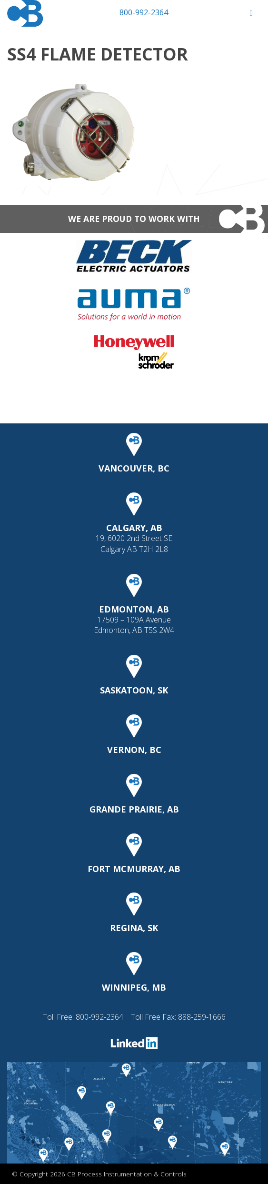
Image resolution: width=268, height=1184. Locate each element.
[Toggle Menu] (251, 13)
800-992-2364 (143, 12)
